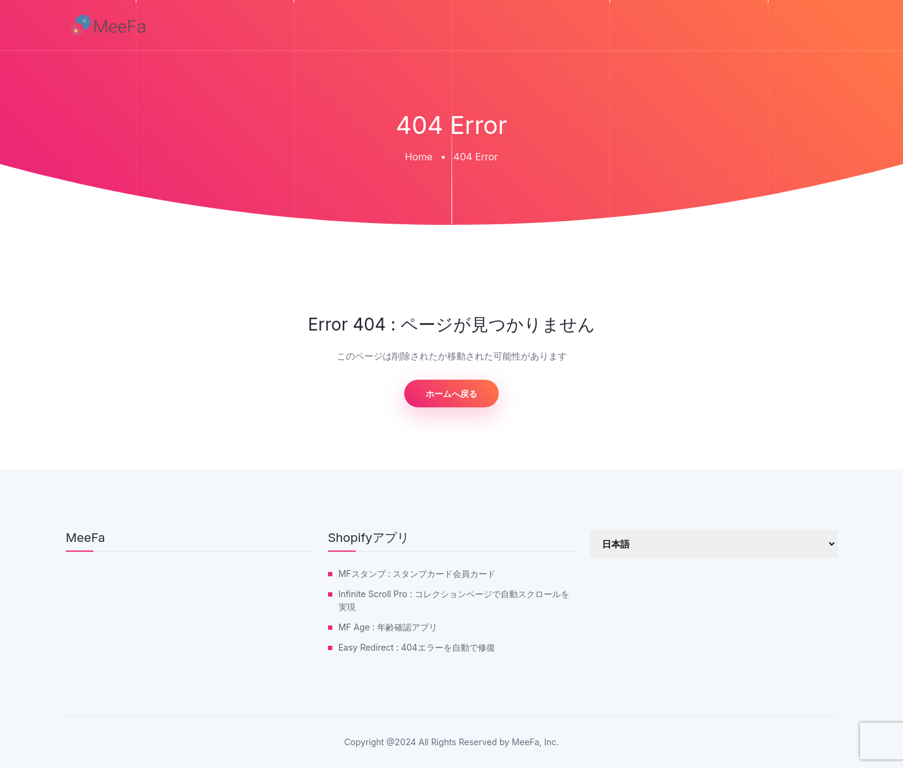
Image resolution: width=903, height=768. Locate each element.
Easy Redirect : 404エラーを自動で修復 (416, 647)
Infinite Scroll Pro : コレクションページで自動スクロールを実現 (453, 600)
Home (418, 157)
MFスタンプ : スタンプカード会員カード (417, 573)
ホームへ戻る (451, 393)
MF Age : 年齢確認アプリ (387, 627)
